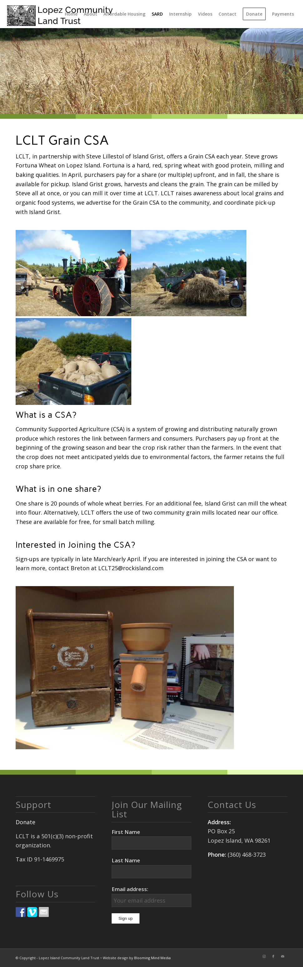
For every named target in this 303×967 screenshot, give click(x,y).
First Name (126, 831)
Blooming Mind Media (152, 957)
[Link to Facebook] (273, 956)
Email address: (130, 889)
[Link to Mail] (282, 956)
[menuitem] (71, 14)
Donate (25, 822)
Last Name (126, 860)
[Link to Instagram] (264, 956)
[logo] (60, 14)
